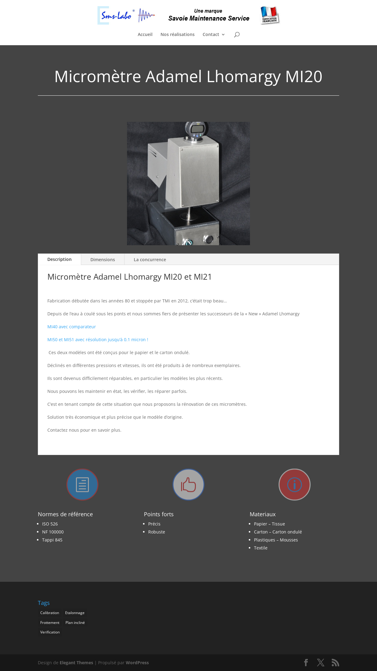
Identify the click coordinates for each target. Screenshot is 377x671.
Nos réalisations (178, 34)
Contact (211, 34)
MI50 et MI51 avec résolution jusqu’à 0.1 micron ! (97, 339)
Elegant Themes (76, 662)
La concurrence (150, 259)
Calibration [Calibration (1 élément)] (49, 612)
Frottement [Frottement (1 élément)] (49, 622)
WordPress (137, 662)
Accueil (145, 34)
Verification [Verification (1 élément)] (50, 632)
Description (59, 259)
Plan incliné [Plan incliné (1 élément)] (75, 622)
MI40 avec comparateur (71, 327)
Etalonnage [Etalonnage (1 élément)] (75, 612)
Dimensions (102, 259)
